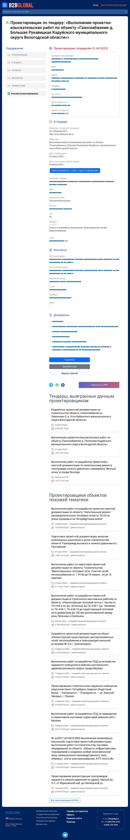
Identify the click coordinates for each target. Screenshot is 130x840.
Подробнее (69, 360)
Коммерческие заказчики (46, 811)
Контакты (16, 70)
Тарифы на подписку (77, 811)
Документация (70, 366)
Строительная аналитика (46, 818)
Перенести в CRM (99, 385)
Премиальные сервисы (45, 821)
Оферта (70, 814)
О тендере (16, 63)
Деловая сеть (41, 824)
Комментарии (18, 86)
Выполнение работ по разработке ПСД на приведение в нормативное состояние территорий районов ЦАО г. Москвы (84, 717)
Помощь (71, 822)
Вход (95, 5)
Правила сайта (74, 818)
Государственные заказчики (48, 814)
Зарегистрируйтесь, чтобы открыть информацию (74, 170)
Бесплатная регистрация (113, 5)
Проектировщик (20, 55)
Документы (17, 78)
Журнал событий (70, 373)
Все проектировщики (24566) (65, 800)
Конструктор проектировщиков (24, 93)
